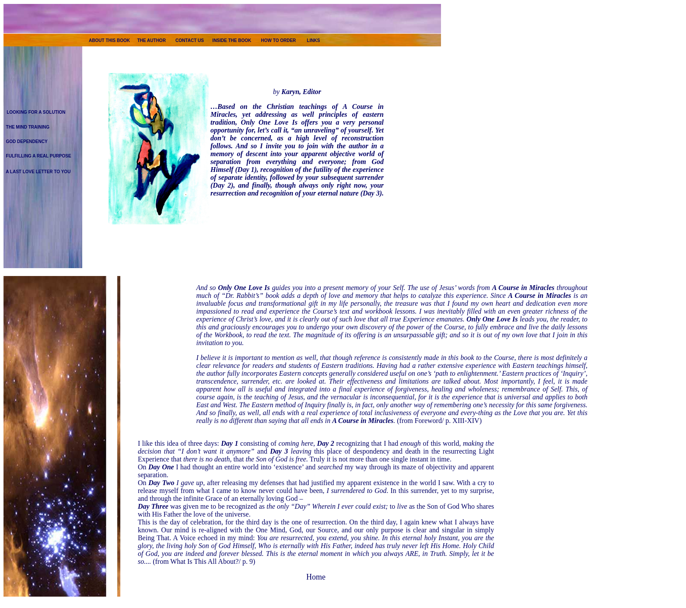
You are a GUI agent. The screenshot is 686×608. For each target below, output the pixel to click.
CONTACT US (189, 40)
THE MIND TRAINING (27, 127)
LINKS (313, 40)
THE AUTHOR (151, 40)
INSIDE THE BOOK (231, 40)
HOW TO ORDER (278, 40)
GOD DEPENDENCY (27, 141)
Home (316, 577)
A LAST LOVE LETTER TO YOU (38, 171)
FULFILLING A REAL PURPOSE (38, 156)
